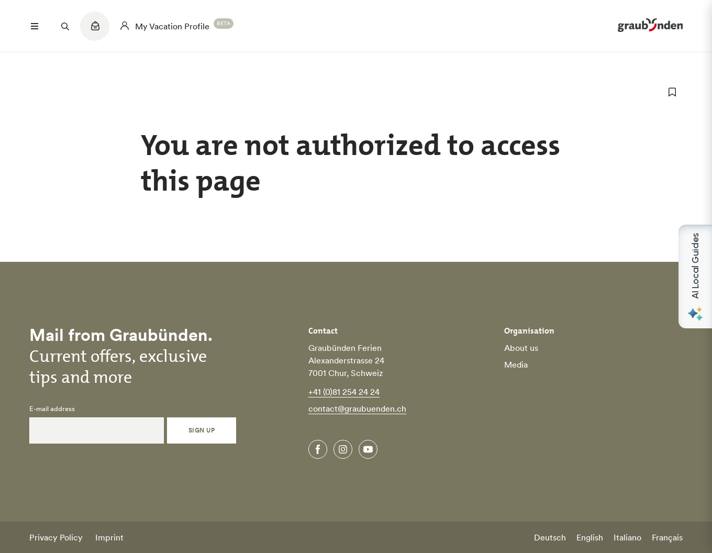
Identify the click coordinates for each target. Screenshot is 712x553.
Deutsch (550, 537)
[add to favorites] (672, 92)
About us (521, 347)
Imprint (109, 537)
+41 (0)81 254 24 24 (344, 391)
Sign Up (201, 430)
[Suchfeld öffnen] (65, 26)
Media (516, 364)
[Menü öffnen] (34, 26)
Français (667, 537)
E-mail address (52, 409)
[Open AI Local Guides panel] (695, 276)
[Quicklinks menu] (95, 31)
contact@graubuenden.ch (357, 408)
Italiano (627, 537)
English (589, 537)
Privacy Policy (56, 537)
